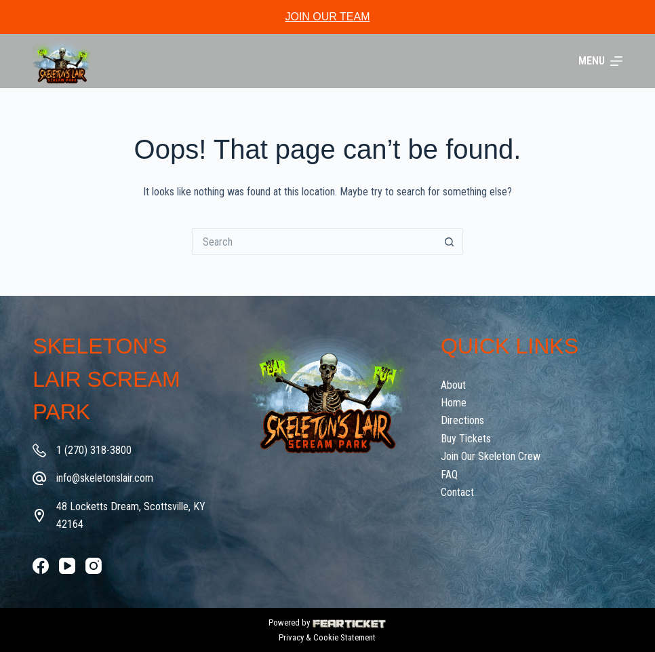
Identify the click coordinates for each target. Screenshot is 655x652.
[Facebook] (41, 566)
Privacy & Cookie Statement (327, 637)
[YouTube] (67, 566)
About (453, 385)
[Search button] (449, 241)
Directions (462, 420)
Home (454, 402)
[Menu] (600, 61)
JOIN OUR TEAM (327, 16)
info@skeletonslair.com (104, 478)
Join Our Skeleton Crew (490, 456)
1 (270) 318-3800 (94, 450)
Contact (457, 492)
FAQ (449, 474)
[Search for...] (314, 241)
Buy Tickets (466, 438)
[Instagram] (93, 566)
